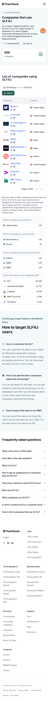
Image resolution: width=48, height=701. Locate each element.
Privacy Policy (23, 690)
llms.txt (5, 695)
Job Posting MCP (34, 557)
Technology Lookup (11, 572)
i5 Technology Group (19, 123)
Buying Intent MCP (34, 596)
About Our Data (9, 640)
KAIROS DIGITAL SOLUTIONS (19, 147)
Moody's (14, 106)
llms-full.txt (14, 695)
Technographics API (11, 577)
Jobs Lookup (32, 536)
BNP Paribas (15, 179)
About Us (7, 660)
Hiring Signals (32, 552)
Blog (29, 627)
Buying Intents (9, 635)
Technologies (9, 616)
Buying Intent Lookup (36, 572)
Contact (6, 655)
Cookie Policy (36, 690)
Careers (6, 670)
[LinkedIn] (8, 543)
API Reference (33, 622)
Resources (31, 632)
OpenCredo (15, 163)
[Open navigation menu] (44, 4)
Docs (29, 616)
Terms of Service (9, 690)
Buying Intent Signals (35, 590)
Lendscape (15, 114)
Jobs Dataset (32, 547)
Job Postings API (34, 542)
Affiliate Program (10, 665)
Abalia (13, 139)
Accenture (14, 171)
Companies (8, 630)
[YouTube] (12, 543)
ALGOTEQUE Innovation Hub (19, 155)
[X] (4, 543)
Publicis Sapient (17, 131)
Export (8, 93)
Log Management (11, 12)
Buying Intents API (34, 577)
